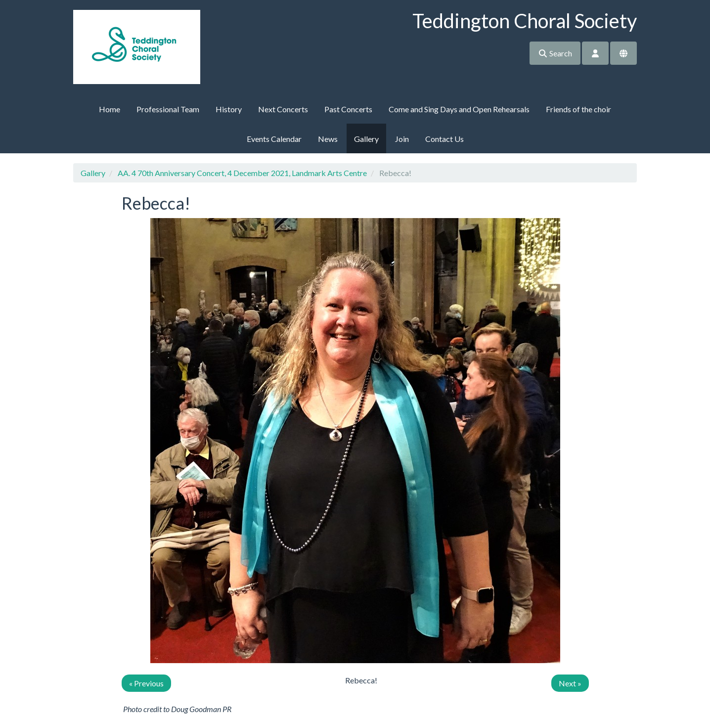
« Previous (146, 683)
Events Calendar (274, 138)
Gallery (366, 138)
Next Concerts (283, 109)
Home (109, 109)
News (328, 138)
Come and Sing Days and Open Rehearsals (459, 109)
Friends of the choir (578, 109)
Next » (570, 683)
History (229, 109)
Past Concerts (348, 109)
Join (402, 138)
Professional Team (167, 109)
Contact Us (444, 138)
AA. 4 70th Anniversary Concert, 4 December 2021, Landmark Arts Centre (242, 173)
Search (555, 53)
